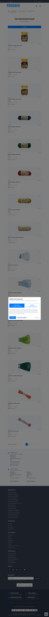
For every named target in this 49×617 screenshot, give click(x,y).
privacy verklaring (21, 313)
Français (37, 317)
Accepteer (12, 317)
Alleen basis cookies (22, 317)
